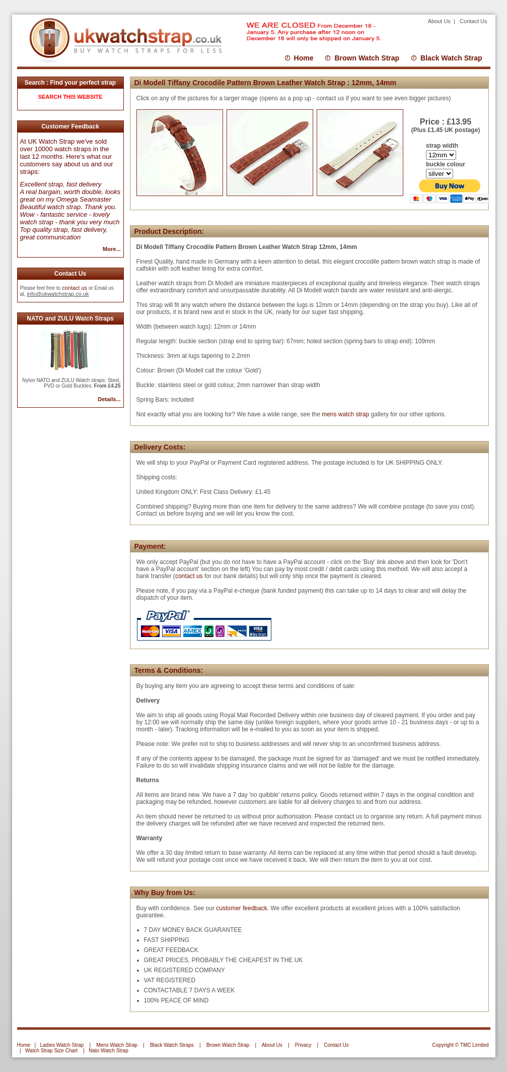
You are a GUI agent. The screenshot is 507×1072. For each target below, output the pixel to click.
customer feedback (241, 908)
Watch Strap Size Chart (51, 1050)
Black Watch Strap (451, 58)
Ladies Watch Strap (62, 1045)
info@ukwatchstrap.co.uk (58, 294)
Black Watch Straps (172, 1045)
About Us (440, 21)
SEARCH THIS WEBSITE (70, 97)
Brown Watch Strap (366, 58)
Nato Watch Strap (108, 1050)
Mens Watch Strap (116, 1045)
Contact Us (473, 21)
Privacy (303, 1045)
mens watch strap (344, 414)
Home (304, 58)
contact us (74, 288)
